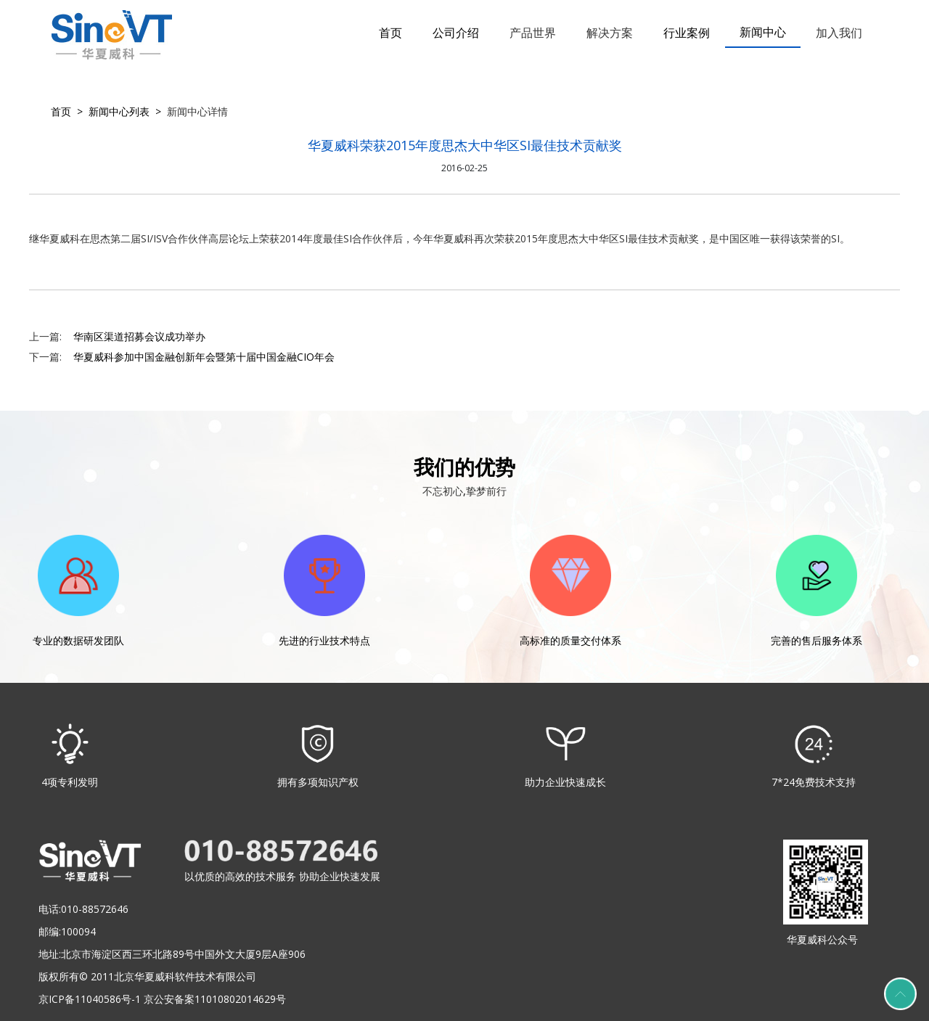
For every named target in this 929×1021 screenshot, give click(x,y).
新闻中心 (763, 32)
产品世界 (532, 33)
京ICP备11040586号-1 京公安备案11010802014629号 (162, 999)
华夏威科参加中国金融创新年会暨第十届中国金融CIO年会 (204, 357)
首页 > (67, 111)
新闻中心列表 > (122, 111)
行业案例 (686, 33)
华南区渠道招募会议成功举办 (139, 336)
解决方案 (609, 33)
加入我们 (839, 33)
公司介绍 (456, 33)
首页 (390, 33)
